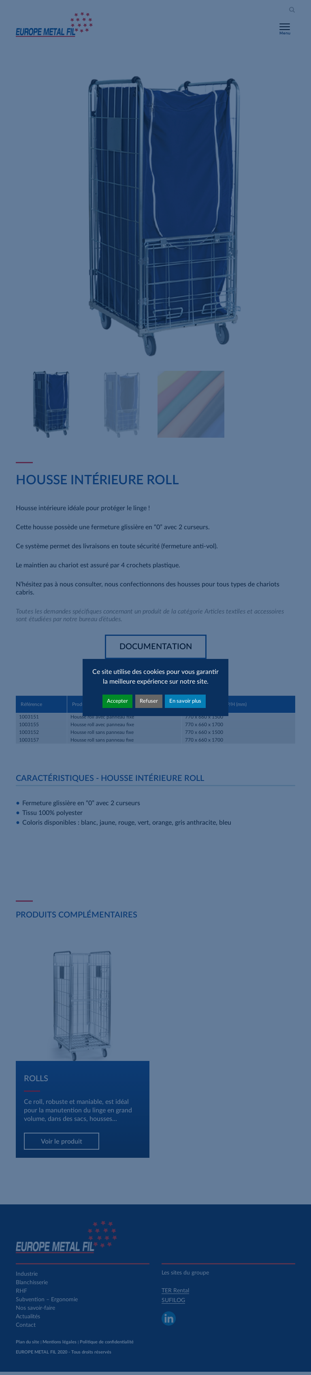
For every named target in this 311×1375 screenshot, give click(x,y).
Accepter (117, 701)
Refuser (149, 701)
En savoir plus (185, 701)
